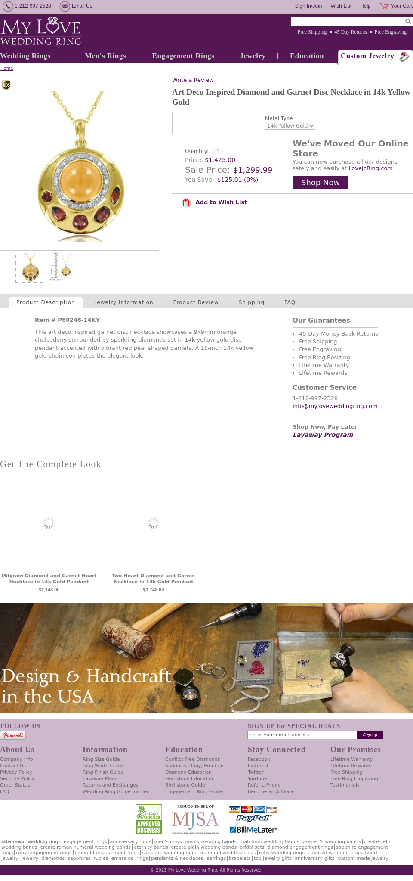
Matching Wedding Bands (269, 841)
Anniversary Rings (130, 841)
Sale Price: (207, 170)
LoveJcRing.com (370, 168)
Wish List (340, 6)
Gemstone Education (190, 778)
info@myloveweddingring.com (335, 406)
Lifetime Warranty (351, 759)
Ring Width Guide (103, 766)
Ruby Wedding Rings (282, 853)
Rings (142, 858)
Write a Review (193, 80)
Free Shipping (312, 32)
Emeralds (122, 858)
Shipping (252, 302)
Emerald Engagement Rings (107, 853)
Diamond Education (188, 772)
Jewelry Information (124, 302)
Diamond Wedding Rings (228, 853)
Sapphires (79, 858)
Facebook (259, 759)
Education (307, 56)
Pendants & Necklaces (177, 858)
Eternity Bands (151, 847)
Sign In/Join (308, 6)
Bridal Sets (252, 847)
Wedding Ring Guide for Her (116, 791)
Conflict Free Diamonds (192, 759)
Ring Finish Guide (103, 772)
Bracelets (240, 858)
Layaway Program (323, 434)
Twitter (256, 772)
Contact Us (13, 766)
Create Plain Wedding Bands (204, 847)
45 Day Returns (351, 32)
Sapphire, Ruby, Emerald (194, 766)
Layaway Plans (100, 778)
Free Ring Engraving (354, 778)
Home (6, 68)
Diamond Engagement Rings (300, 847)
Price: (193, 159)
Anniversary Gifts (314, 858)
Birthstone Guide (185, 785)
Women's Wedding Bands (331, 841)
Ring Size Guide (101, 759)
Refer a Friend (264, 785)
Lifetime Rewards (350, 766)
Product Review (196, 302)
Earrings (216, 858)
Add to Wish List (214, 202)
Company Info (16, 759)
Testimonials (345, 785)
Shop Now (320, 182)
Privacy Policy (16, 772)
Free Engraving (391, 32)
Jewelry (252, 56)
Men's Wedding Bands (210, 841)
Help (365, 6)
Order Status (15, 785)
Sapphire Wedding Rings (169, 853)
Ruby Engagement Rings (43, 853)
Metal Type (279, 118)
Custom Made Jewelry (363, 858)
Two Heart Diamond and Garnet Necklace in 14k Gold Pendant (154, 579)
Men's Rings (105, 56)
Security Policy (17, 778)
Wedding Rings (25, 56)
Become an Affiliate (271, 791)
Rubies (101, 858)
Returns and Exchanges (110, 785)
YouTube (257, 778)
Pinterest (258, 766)
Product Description (45, 302)
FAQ (290, 302)
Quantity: (197, 151)
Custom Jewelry (368, 56)
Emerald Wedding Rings (335, 853)
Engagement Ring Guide (194, 791)
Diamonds (53, 858)
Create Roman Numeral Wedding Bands (85, 847)
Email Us (82, 6)
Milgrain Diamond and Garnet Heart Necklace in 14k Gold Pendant (49, 579)
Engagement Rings (183, 56)
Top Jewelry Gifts (273, 858)
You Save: (199, 179)
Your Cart (402, 6)
